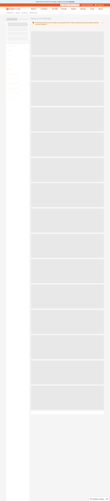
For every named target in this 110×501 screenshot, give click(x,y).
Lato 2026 (55, 9)
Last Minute (25, 13)
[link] (45, 9)
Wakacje (17, 13)
